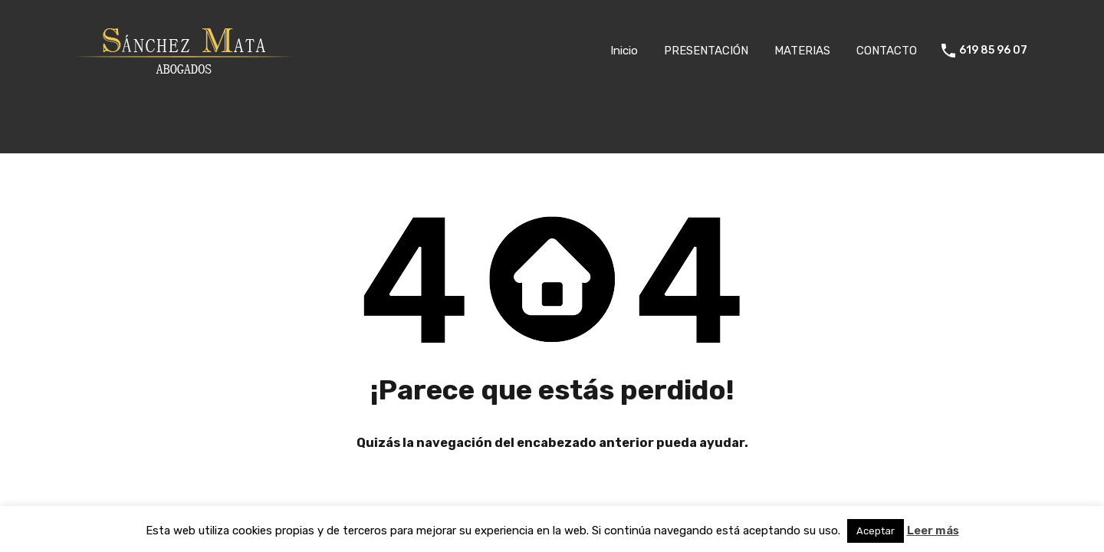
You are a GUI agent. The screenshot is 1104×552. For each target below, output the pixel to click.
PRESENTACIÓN (706, 51)
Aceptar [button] (875, 531)
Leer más (933, 530)
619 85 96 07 (993, 50)
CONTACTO (886, 51)
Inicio (624, 51)
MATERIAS (802, 51)
